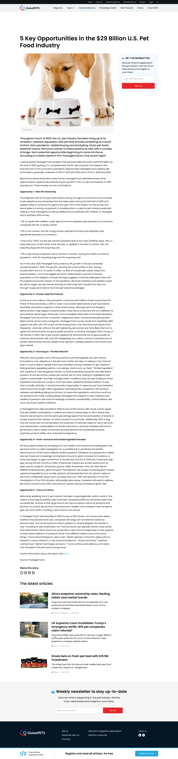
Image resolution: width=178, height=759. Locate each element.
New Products (127, 8)
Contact (142, 2)
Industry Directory (87, 8)
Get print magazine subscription (105, 731)
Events (140, 8)
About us (99, 2)
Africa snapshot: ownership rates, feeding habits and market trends (80, 595)
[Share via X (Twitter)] (29, 572)
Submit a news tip (97, 735)
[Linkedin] (139, 735)
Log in (151, 2)
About (65, 731)
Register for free (146, 753)
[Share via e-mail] (21, 572)
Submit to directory (113, 2)
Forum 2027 (153, 8)
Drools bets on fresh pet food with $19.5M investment (79, 658)
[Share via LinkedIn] (25, 572)
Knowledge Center (107, 8)
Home (90, 2)
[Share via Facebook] (33, 572)
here (66, 553)
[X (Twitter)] (143, 735)
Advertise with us (129, 2)
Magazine (58, 8)
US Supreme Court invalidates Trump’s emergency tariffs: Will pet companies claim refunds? (78, 626)
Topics (70, 8)
